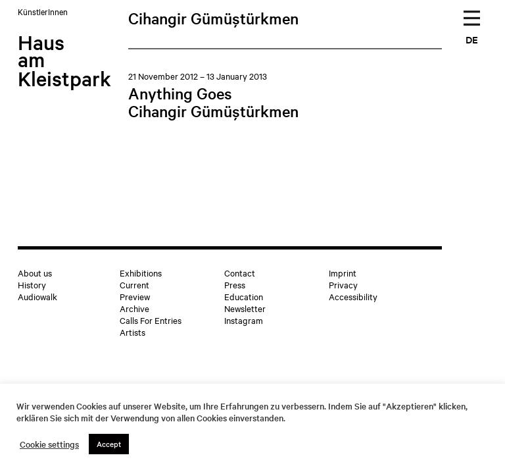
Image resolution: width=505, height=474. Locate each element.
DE (472, 39)
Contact (239, 272)
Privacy (343, 284)
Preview (135, 296)
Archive (134, 308)
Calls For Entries (150, 320)
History (32, 284)
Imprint (342, 272)
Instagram (243, 320)
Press (234, 284)
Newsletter (245, 308)
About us (35, 272)
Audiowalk (37, 296)
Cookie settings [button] (49, 444)
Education (243, 296)
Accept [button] (109, 443)
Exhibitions (141, 272)
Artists (132, 332)
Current (134, 284)
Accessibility (353, 296)
